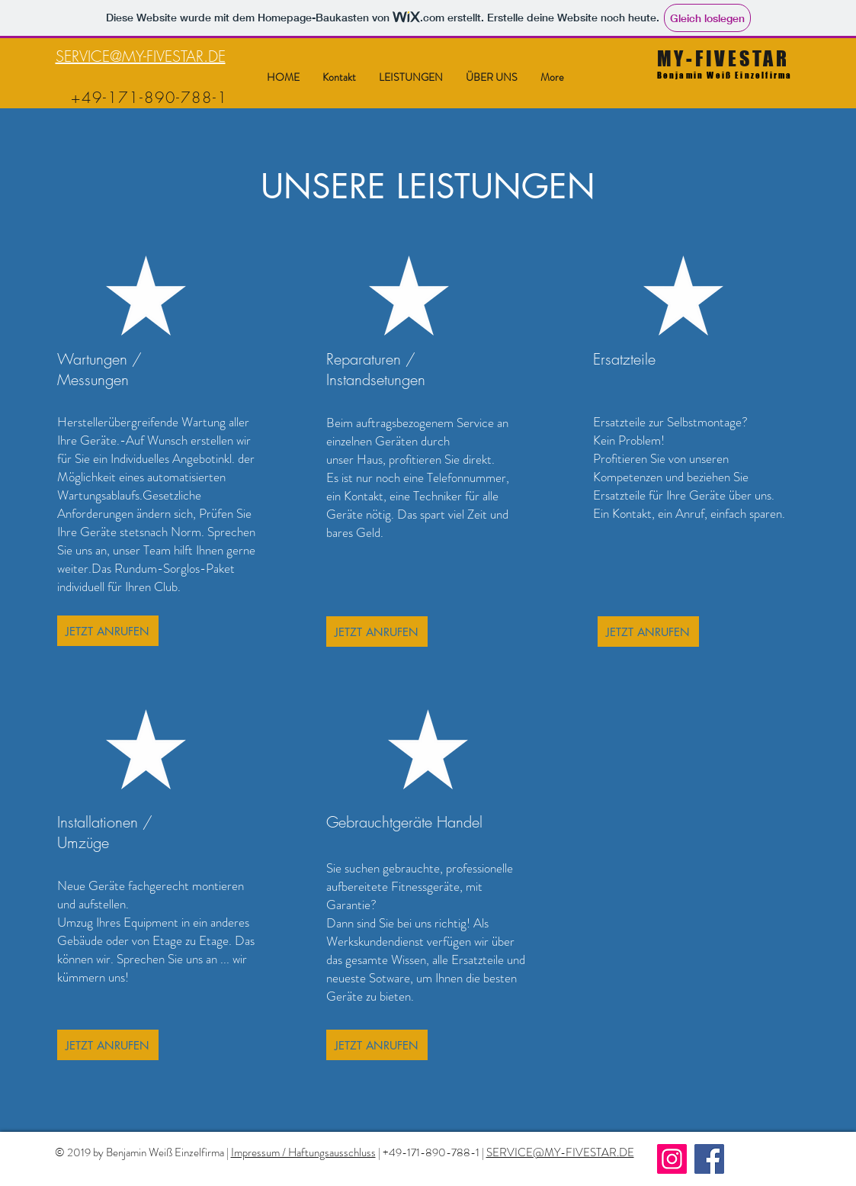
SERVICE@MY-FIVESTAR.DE (141, 56)
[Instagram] (672, 1159)
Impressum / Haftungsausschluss (303, 1152)
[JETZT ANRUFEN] (108, 630)
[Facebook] (709, 1159)
